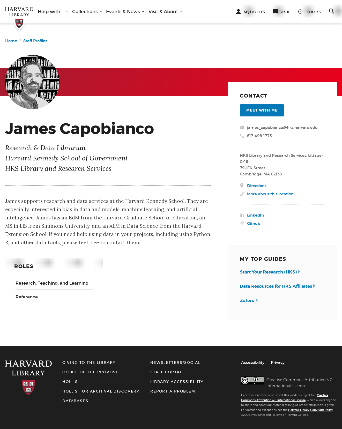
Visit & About (163, 11)
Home (11, 40)
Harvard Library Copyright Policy (310, 410)
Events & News (123, 11)
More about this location (270, 193)
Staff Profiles (35, 40)
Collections (85, 11)
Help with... (51, 11)
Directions (256, 185)
